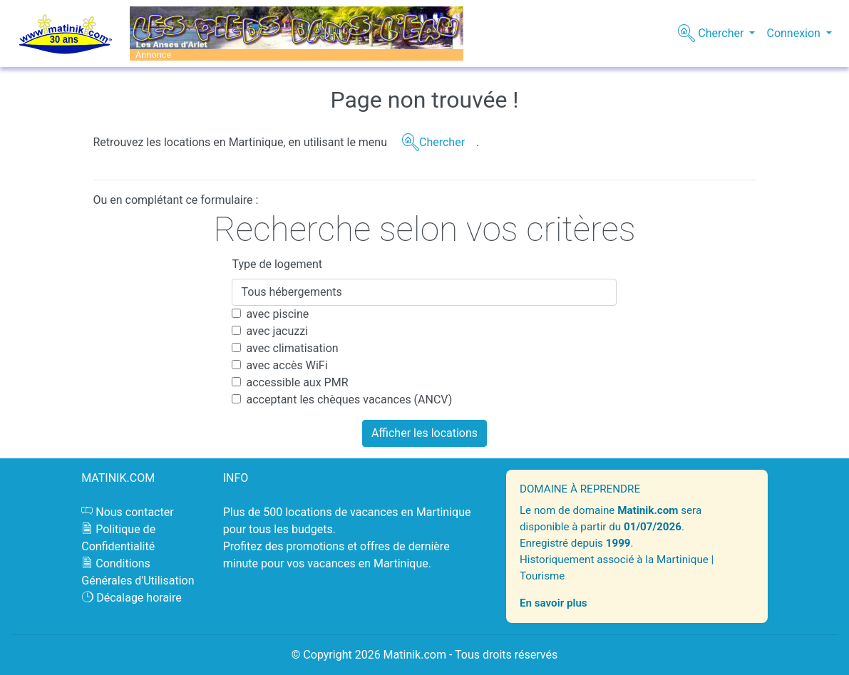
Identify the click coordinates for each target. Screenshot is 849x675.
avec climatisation (292, 348)
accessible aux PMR (297, 382)
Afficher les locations (424, 433)
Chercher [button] (720, 33)
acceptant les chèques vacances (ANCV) (349, 399)
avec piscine (277, 314)
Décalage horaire (139, 597)
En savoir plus (553, 603)
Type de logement (277, 264)
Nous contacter (134, 512)
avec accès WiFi (286, 365)
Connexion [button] (794, 33)
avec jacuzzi (277, 331)
